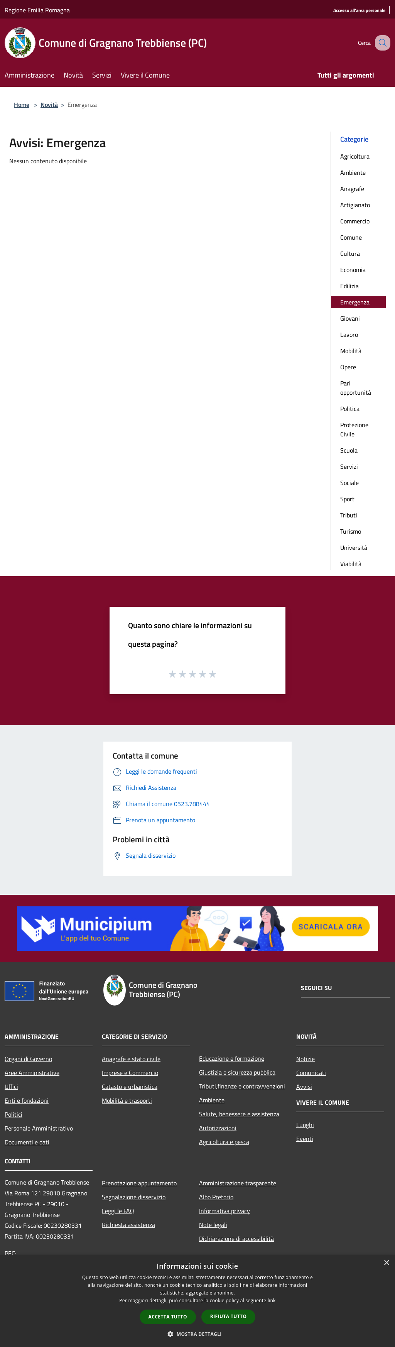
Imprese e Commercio (130, 1072)
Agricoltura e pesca (224, 1141)
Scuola (349, 450)
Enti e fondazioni (27, 1100)
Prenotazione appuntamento (139, 1183)
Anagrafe (352, 188)
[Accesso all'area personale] (359, 10)
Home (21, 104)
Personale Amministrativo (39, 1128)
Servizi (349, 466)
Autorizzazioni (217, 1127)
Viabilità (350, 563)
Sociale (349, 482)
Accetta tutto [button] (168, 1316)
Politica (350, 408)
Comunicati (311, 1072)
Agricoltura (355, 156)
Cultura (350, 253)
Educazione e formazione (231, 1058)
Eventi (304, 1138)
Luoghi (305, 1124)
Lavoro (349, 334)
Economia (353, 269)
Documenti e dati (27, 1142)
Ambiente (353, 172)
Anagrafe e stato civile (131, 1058)
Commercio (355, 221)
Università (353, 547)
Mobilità (350, 350)
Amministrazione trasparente (237, 1183)
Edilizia (349, 286)
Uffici (11, 1086)
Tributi (348, 515)
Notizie (305, 1058)
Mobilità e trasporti (127, 1100)
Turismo (350, 531)
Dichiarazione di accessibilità (236, 1238)
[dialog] (197, 1301)
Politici (13, 1114)
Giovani (350, 318)
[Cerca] (381, 43)
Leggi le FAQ (118, 1210)
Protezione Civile (354, 429)
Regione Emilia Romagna (37, 10)
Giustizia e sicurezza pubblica (237, 1072)
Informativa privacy (224, 1210)
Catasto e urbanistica (129, 1086)
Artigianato (355, 205)
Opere (348, 367)
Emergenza (355, 302)
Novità (49, 104)
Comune (351, 237)
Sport (347, 499)
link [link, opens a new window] (272, 1300)
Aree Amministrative (32, 1072)
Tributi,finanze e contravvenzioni (242, 1086)
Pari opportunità (355, 388)
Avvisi (304, 1086)
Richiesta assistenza (128, 1224)
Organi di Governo (28, 1058)
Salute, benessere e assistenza (239, 1114)
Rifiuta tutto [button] (228, 1316)
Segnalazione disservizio (133, 1197)
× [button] (386, 1263)
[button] (197, 1334)
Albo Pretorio (216, 1197)
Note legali (213, 1224)
